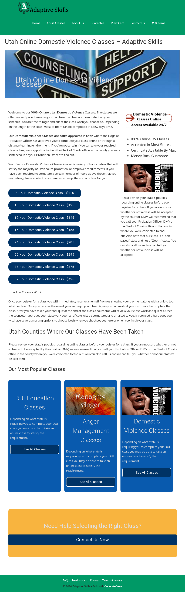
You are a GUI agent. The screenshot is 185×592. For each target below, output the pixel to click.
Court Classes (56, 23)
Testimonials (79, 580)
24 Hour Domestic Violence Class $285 (44, 242)
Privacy (94, 580)
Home (36, 23)
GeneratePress (113, 586)
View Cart (117, 23)
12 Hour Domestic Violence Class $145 (44, 218)
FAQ (65, 580)
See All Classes (34, 449)
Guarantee (97, 23)
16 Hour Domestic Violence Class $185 (44, 230)
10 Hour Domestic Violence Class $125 (44, 205)
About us (78, 23)
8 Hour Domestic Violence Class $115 (45, 193)
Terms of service (112, 580)
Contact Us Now (92, 539)
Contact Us (137, 23)
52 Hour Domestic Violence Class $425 (44, 279)
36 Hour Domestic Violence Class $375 (44, 267)
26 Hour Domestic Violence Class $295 (44, 254)
